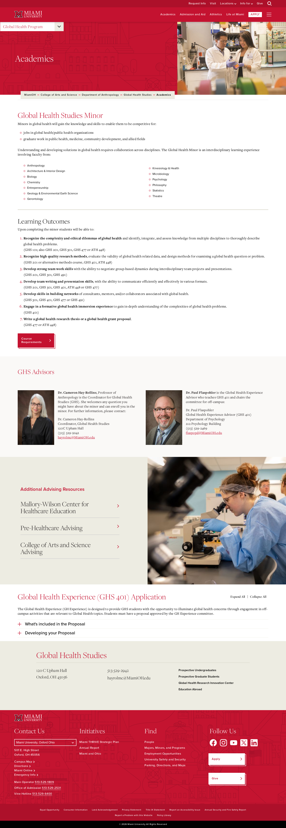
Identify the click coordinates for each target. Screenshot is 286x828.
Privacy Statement (131, 810)
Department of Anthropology (100, 94)
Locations (226, 3)
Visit (213, 3)
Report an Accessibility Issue (184, 810)
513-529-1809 (44, 782)
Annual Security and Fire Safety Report (225, 810)
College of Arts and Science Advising (69, 548)
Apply (255, 14)
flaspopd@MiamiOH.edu (204, 432)
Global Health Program (23, 26)
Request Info (197, 3)
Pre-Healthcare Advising (69, 527)
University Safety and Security (165, 759)
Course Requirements (31, 340)
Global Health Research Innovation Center (206, 683)
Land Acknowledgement (105, 810)
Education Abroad (190, 689)
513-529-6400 (42, 794)
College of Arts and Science (59, 94)
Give (260, 3)
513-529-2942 (118, 670)
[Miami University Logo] (28, 14)
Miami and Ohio (90, 753)
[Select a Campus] (45, 742)
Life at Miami (235, 14)
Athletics (216, 14)
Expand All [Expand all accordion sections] (237, 597)
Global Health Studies (138, 94)
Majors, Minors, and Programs (164, 748)
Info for (245, 3)
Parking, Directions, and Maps (164, 765)
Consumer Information (76, 810)
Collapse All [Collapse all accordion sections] (258, 597)
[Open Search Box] (269, 3)
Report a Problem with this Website (134, 815)
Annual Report (89, 748)
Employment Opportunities (162, 753)
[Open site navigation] (269, 14)
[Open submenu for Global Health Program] (59, 26)
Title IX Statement (155, 810)
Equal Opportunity (49, 810)
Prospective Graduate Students (199, 676)
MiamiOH (30, 94)
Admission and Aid (193, 14)
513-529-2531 (51, 788)
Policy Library (164, 815)
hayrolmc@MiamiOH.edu (76, 437)
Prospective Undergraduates (197, 670)
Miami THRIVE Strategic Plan (99, 742)
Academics (167, 14)
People (149, 742)
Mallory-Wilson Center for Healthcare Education (69, 507)
